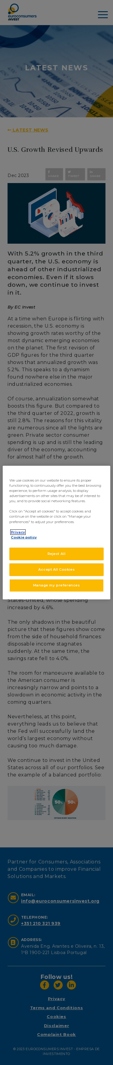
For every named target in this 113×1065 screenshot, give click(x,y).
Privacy (18, 532)
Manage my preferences (56, 585)
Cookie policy (24, 537)
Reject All (57, 553)
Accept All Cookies (56, 569)
